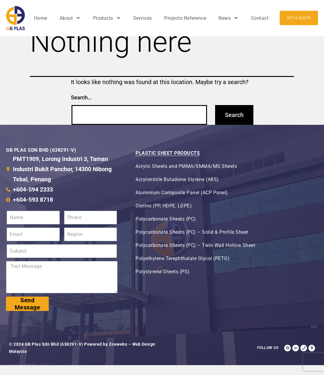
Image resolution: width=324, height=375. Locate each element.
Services (142, 18)
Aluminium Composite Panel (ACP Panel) (182, 202)
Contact (260, 18)
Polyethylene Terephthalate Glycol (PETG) (182, 268)
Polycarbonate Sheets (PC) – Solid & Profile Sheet (192, 242)
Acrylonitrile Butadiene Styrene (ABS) (177, 189)
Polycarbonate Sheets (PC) (166, 229)
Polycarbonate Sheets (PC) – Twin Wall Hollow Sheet (195, 255)
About (70, 18)
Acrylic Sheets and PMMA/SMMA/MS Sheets (186, 176)
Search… (81, 107)
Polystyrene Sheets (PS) (163, 281)
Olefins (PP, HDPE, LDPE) (164, 215)
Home (40, 18)
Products (107, 18)
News (228, 18)
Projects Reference (185, 18)
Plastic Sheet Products (168, 163)
